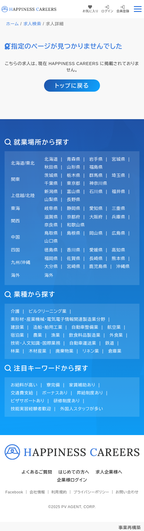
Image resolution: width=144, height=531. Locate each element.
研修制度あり (67, 400)
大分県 (51, 266)
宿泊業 (17, 335)
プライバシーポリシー (91, 492)
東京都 (73, 183)
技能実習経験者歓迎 (31, 408)
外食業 (116, 335)
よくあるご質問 (37, 472)
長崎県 (96, 258)
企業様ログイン (72, 480)
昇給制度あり (90, 392)
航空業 (114, 327)
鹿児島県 (98, 266)
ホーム (12, 23)
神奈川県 (98, 183)
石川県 (96, 191)
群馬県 (96, 175)
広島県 (118, 233)
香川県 (73, 249)
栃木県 (73, 175)
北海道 (51, 159)
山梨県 (51, 199)
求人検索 (32, 23)
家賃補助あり (82, 385)
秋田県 (51, 167)
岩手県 (96, 159)
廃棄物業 (65, 351)
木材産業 (38, 351)
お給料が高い (24, 385)
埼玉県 (118, 175)
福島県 (96, 167)
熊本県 (118, 258)
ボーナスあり (55, 392)
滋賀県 (51, 216)
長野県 (73, 199)
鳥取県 (51, 233)
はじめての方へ (74, 472)
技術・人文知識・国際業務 (35, 343)
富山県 (73, 191)
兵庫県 (118, 216)
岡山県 (96, 233)
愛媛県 (96, 249)
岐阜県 (51, 208)
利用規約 (59, 492)
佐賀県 (73, 258)
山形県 (73, 167)
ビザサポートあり (28, 400)
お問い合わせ (127, 492)
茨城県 (51, 175)
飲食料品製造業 (85, 335)
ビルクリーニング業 (48, 311)
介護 (15, 311)
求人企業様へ (108, 472)
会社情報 (37, 492)
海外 (48, 275)
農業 (37, 335)
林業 (15, 351)
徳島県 (51, 249)
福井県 (118, 191)
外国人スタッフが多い (81, 408)
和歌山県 (76, 224)
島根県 (73, 233)
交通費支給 (22, 392)
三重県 (118, 208)
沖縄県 (123, 266)
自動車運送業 (82, 343)
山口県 (51, 241)
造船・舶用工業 (47, 327)
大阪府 (96, 216)
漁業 (55, 335)
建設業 (17, 327)
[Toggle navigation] (137, 9)
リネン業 (91, 351)
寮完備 (53, 385)
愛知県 (96, 208)
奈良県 (51, 224)
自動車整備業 (85, 327)
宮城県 (118, 159)
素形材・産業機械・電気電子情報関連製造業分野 (58, 319)
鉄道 (109, 343)
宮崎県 (73, 266)
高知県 (118, 249)
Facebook (14, 492)
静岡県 (73, 208)
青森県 (73, 159)
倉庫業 (115, 351)
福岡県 (51, 258)
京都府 (73, 216)
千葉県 (51, 183)
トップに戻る (72, 86)
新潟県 (51, 191)
